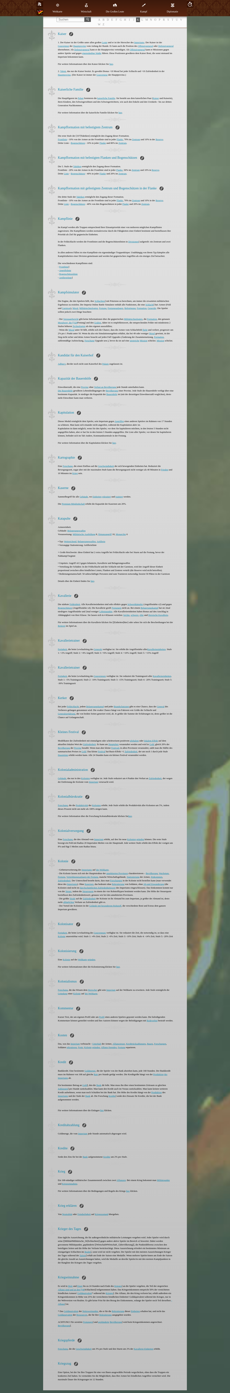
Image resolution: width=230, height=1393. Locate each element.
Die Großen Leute (115, 8)
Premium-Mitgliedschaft (73, 503)
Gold (152, 744)
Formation (141, 308)
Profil (102, 1017)
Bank (98, 1085)
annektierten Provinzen (117, 873)
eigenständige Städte (91, 53)
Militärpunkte (163, 1180)
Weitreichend (70, 541)
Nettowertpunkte (90, 1311)
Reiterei (61, 626)
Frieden (164, 469)
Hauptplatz (113, 744)
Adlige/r (62, 363)
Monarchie (121, 534)
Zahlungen (63, 1088)
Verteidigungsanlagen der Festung (82, 877)
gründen (140, 839)
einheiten (161, 649)
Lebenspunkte (105, 611)
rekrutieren (72, 1047)
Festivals (115, 748)
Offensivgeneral (145, 46)
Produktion (158, 1074)
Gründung (62, 993)
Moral (75, 308)
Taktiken (77, 166)
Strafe (72, 898)
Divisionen (133, 241)
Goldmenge (90, 1070)
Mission (143, 340)
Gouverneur (63, 46)
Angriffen (119, 421)
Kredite (112, 1096)
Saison (83, 1255)
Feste (80, 1047)
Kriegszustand (101, 1214)
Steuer (69, 891)
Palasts (105, 363)
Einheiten (97, 496)
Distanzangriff (105, 534)
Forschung (89, 340)
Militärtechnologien (88, 308)
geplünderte (103, 1322)
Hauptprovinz (79, 46)
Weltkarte (57, 8)
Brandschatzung (121, 706)
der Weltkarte (102, 869)
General (160, 706)
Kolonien (85, 778)
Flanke (120, 139)
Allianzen (121, 1180)
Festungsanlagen (115, 308)
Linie (66, 173)
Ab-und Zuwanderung (153, 884)
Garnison (66, 308)
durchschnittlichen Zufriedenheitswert (98, 887)
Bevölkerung (112, 390)
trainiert (119, 496)
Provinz (84, 387)
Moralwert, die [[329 (67, 322)
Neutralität (67, 1214)
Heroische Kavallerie (158, 615)
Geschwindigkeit (106, 466)
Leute (104, 42)
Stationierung (133, 877)
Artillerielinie (65, 277)
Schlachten (100, 301)
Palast (81, 98)
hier (111, 64)
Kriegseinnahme (69, 1183)
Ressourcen (81, 1314)
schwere (135, 615)
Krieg (75, 473)
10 (190, 4)
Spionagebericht (70, 319)
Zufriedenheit (89, 744)
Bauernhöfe (111, 394)
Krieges (118, 1286)
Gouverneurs (100, 676)
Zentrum (136, 139)
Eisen (79, 1286)
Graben (97, 322)
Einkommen (156, 877)
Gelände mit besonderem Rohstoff (105, 905)
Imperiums (139, 42)
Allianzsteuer (118, 1043)
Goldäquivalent (84, 1293)
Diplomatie (172, 8)
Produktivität (82, 805)
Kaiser (156, 98)
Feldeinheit (75, 604)
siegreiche (134, 340)
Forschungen (116, 880)
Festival (101, 751)
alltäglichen (68, 902)
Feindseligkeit (84, 1214)
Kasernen (89, 884)
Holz (70, 1286)
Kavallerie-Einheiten (143, 1348)
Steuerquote (88, 891)
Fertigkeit (62, 649)
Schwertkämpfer (135, 604)
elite (142, 615)
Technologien (79, 326)
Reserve (159, 139)
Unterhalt (96, 1043)
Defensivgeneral (166, 46)
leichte (126, 615)
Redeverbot (152, 1020)
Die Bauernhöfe (65, 390)
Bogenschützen (78, 143)
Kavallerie (152, 649)
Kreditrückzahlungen (136, 1043)
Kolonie (61, 936)
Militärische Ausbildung (84, 534)
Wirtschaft (86, 8)
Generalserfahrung (66, 713)
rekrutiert (106, 496)
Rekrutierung (118, 884)
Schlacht (149, 304)
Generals (98, 649)
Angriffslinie (65, 270)
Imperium (93, 782)
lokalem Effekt (151, 740)
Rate (96, 1074)
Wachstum (164, 873)
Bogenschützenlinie (68, 274)
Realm (87, 1251)
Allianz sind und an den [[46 (71, 1289)
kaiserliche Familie (106, 98)
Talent (63, 71)
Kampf (143, 8)
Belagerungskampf (149, 608)
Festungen (116, 608)
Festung (102, 308)
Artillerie (101, 541)
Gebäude (84, 496)
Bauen (150, 1043)
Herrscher (92, 990)
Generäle (152, 308)
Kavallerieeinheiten (162, 676)
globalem (134, 740)
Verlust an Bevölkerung (105, 387)
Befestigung (130, 308)
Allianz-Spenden (109, 1047)
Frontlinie (62, 139)
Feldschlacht (73, 706)
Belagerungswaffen (76, 530)
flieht (144, 329)
